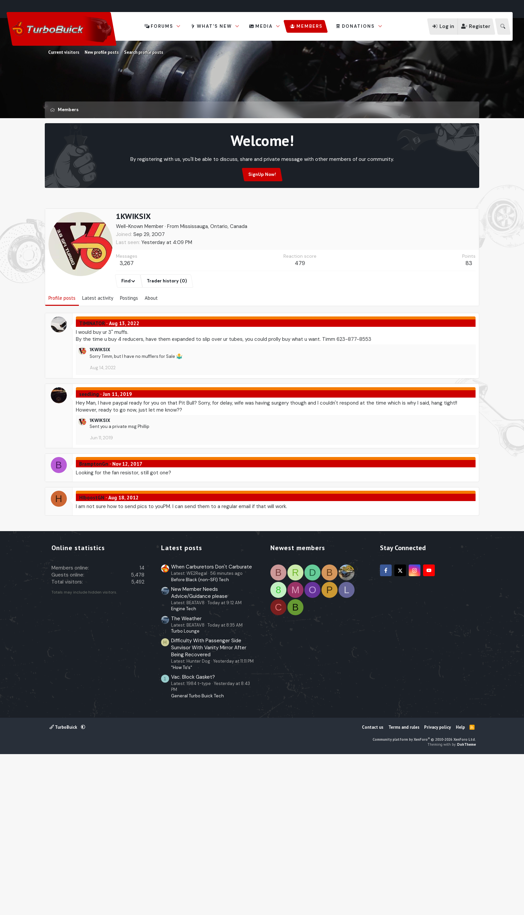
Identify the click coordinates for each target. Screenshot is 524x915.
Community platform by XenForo (424, 897)
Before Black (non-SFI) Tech (200, 737)
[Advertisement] (262, 223)
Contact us (372, 885)
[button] (178, 26)
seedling (89, 426)
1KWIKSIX (100, 382)
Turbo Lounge (185, 788)
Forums (162, 26)
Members (309, 26)
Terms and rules (403, 885)
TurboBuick (63, 885)
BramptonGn (93, 496)
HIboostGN (91, 529)
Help (460, 885)
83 (469, 295)
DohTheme (466, 902)
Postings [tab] (129, 330)
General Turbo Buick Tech (197, 853)
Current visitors (63, 52)
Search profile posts (143, 52)
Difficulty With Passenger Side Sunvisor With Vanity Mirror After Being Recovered (208, 805)
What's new (214, 26)
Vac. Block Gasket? (193, 834)
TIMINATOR (92, 355)
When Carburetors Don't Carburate (211, 724)
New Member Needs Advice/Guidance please (199, 750)
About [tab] (151, 330)
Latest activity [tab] (97, 330)
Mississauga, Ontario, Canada (213, 258)
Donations (358, 26)
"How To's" (181, 825)
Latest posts (181, 705)
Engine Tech (183, 766)
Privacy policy (437, 885)
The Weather (186, 776)
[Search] (502, 26)
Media (264, 26)
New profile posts (102, 52)
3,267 (127, 295)
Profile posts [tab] (62, 330)
